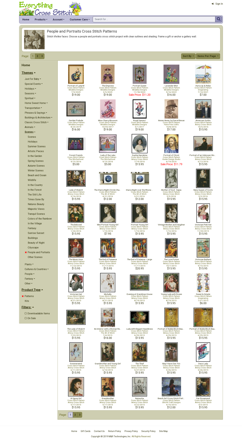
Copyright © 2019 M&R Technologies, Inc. (111, 436)
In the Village (35, 223)
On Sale (30, 318)
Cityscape (33, 247)
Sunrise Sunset (36, 233)
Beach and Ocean (37, 175)
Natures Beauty (36, 204)
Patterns (28, 296)
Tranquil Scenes (36, 213)
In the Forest (35, 189)
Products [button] (40, 19)
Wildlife (32, 180)
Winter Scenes (36, 170)
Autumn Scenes (36, 165)
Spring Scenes (36, 160)
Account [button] (58, 19)
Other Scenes (35, 257)
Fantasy (32, 228)
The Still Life (35, 194)
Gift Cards (85, 431)
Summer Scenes (37, 146)
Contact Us (99, 431)
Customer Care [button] (79, 19)
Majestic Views (36, 208)
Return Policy (114, 431)
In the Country (35, 185)
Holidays (32, 141)
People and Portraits (37, 252)
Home (25, 19)
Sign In (217, 3)
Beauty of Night (36, 242)
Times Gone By (36, 199)
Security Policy (148, 431)
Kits (27, 300)
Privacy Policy (131, 431)
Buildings (33, 238)
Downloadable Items (37, 313)
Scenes (32, 136)
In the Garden (35, 156)
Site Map (163, 431)
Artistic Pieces (36, 151)
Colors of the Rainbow (40, 218)
